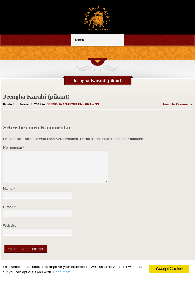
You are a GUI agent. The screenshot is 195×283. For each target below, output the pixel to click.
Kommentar (14, 147)
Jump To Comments (177, 104)
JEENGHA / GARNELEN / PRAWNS (73, 104)
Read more (62, 272)
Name (9, 188)
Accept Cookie (169, 268)
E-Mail (9, 207)
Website (9, 225)
